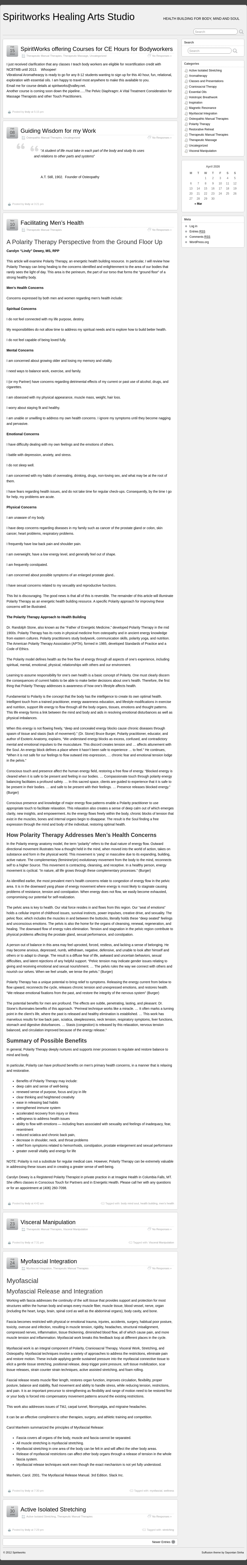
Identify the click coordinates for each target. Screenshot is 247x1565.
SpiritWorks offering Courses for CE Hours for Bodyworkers (97, 49)
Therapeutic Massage (75, 55)
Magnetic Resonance (202, 108)
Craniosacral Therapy (203, 86)
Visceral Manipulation (48, 1222)
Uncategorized (98, 55)
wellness (169, 1490)
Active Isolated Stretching (53, 1509)
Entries (197, 231)
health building (149, 1203)
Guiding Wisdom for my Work (58, 130)
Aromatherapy (198, 75)
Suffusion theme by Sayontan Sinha (223, 1552)
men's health (166, 1203)
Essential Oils (198, 92)
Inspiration (195, 102)
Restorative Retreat (201, 129)
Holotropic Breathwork (203, 97)
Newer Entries (163, 1542)
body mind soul (130, 1203)
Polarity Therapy (199, 124)
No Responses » (162, 55)
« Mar (198, 203)
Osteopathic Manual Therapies (44, 137)
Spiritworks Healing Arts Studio (69, 16)
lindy (27, 111)
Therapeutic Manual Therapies (44, 55)
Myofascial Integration (49, 1261)
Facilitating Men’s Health (52, 222)
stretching (168, 1529)
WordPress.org (199, 242)
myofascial (156, 1490)
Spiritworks (19, 1552)
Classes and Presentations (206, 81)
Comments (199, 237)
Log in (193, 226)
